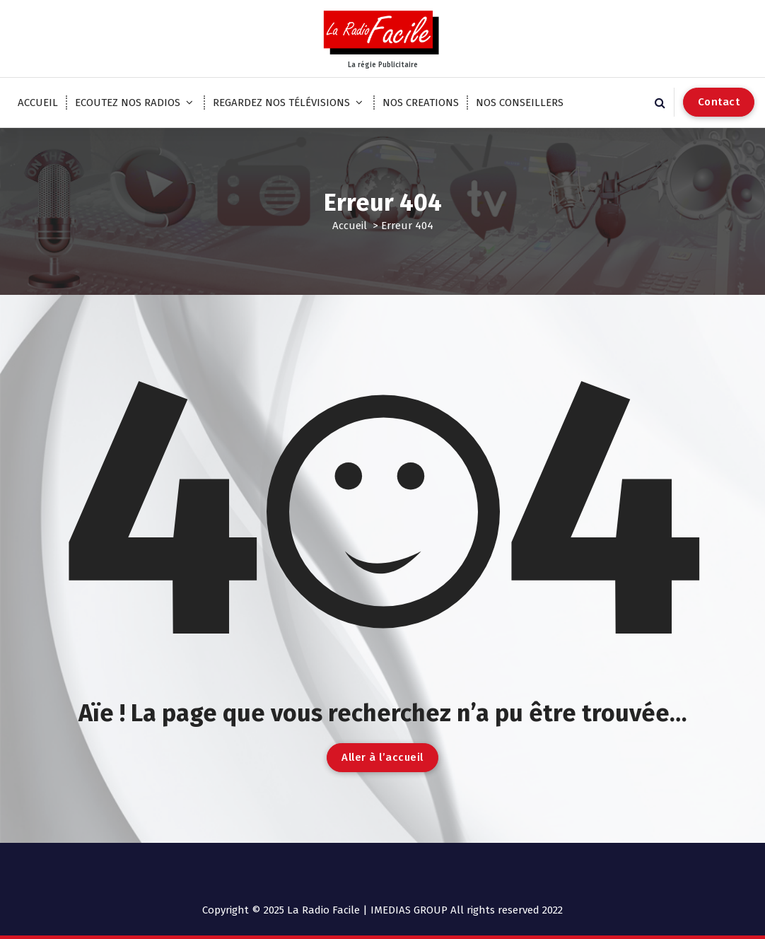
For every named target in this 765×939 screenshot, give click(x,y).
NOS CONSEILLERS (519, 102)
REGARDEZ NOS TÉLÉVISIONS (281, 102)
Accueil (349, 225)
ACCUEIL (38, 102)
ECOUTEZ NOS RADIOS (127, 102)
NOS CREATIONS (420, 102)
